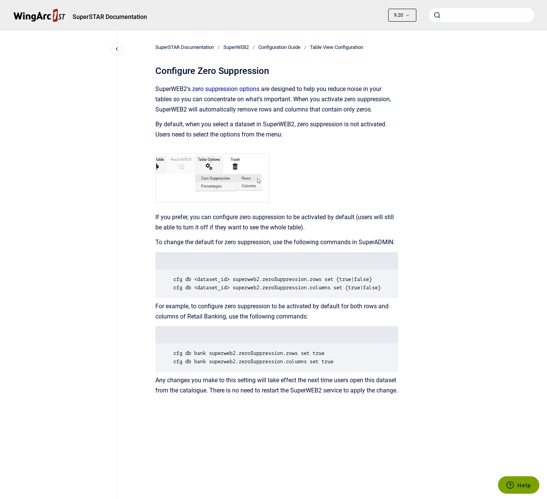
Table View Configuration (336, 47)
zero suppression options (225, 89)
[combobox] (481, 15)
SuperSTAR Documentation (110, 16)
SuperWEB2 (236, 47)
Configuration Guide (279, 47)
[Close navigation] (117, 49)
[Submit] (437, 15)
